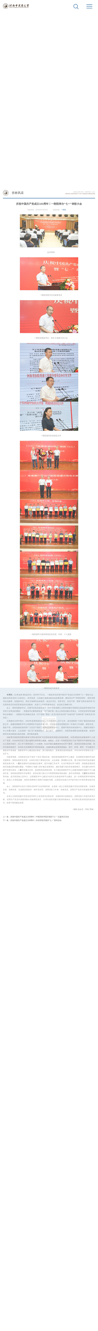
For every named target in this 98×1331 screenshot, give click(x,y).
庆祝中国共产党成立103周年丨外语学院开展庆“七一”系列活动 (35, 1007)
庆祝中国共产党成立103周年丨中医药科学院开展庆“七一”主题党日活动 (39, 1004)
